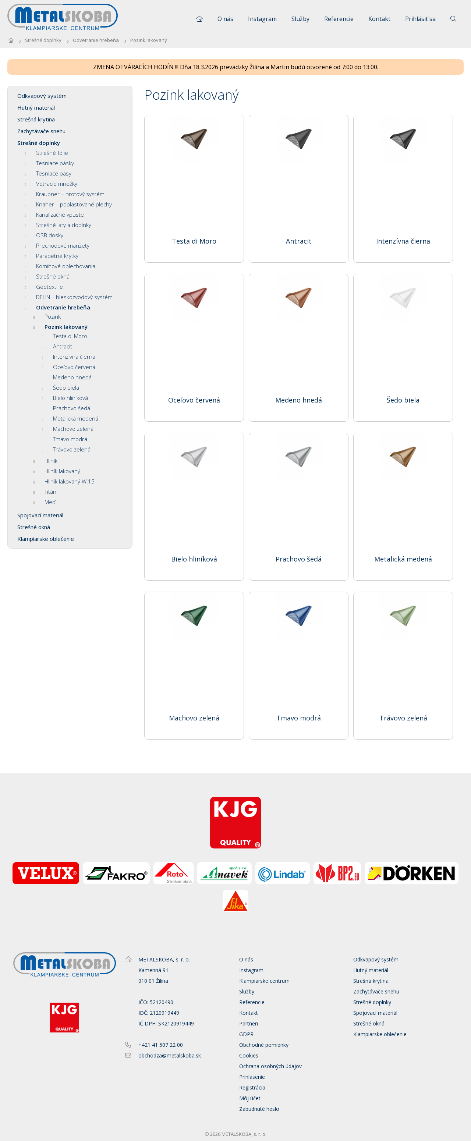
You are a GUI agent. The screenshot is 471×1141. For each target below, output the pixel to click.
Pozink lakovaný (148, 40)
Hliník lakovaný (56, 471)
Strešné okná (47, 276)
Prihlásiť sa (420, 19)
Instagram (262, 19)
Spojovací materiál (40, 515)
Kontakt (379, 19)
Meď (44, 502)
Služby (300, 19)
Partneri (248, 1023)
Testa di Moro (64, 336)
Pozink (47, 316)
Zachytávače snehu (41, 131)
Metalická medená (70, 418)
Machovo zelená (67, 428)
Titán (44, 491)
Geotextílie (44, 286)
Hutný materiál (36, 107)
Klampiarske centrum (264, 980)
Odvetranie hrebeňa (96, 40)
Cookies (248, 1055)
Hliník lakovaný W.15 (64, 481)
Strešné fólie (46, 152)
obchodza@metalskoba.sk (169, 1055)
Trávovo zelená (66, 449)
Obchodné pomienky (263, 1044)
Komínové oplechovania (60, 266)
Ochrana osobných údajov (270, 1066)
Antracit (57, 346)
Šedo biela (60, 387)
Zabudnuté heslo (259, 1108)
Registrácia (252, 1087)
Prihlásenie (252, 1076)
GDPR (246, 1034)
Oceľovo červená (68, 367)
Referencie (339, 19)
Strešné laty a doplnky (58, 224)
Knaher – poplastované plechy (68, 204)
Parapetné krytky (51, 255)
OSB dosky (44, 235)
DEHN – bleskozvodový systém (69, 297)
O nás (225, 19)
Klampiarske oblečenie (45, 538)
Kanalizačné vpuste (54, 214)
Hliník (45, 460)
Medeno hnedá (67, 377)
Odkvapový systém (42, 95)
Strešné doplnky (43, 40)
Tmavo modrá (64, 439)
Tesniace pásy (48, 173)
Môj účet (250, 1098)
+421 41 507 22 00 (160, 1044)
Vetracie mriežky (51, 183)
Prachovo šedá (66, 408)
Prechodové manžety (57, 245)
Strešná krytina (36, 119)
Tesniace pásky (49, 163)
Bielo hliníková (65, 397)
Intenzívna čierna (68, 356)
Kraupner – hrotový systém (65, 194)
